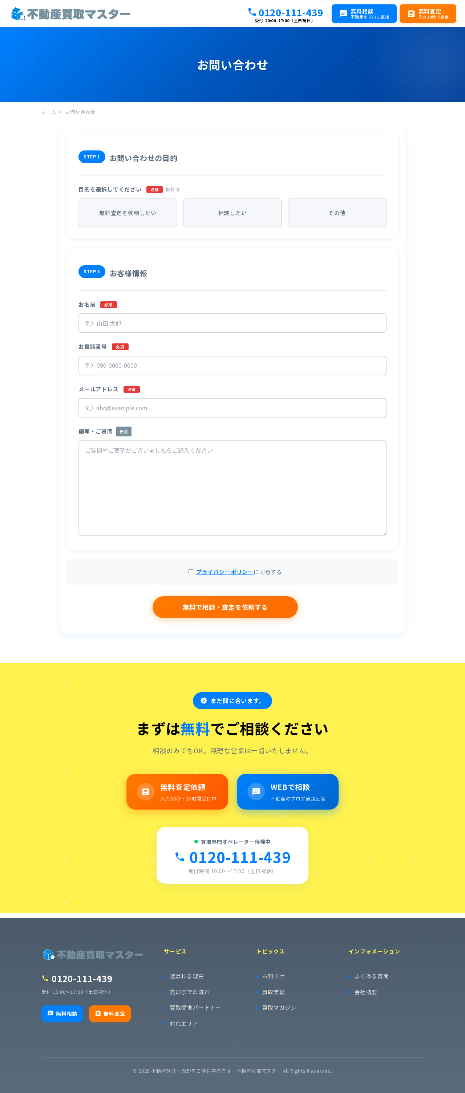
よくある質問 (372, 976)
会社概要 (366, 992)
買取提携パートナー (195, 1008)
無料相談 (62, 1013)
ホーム (48, 111)
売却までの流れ (190, 992)
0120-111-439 (285, 12)
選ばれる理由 (187, 976)
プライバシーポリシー (225, 575)
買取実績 (273, 992)
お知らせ (273, 976)
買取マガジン (279, 1008)
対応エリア (184, 1024)
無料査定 (110, 1013)
